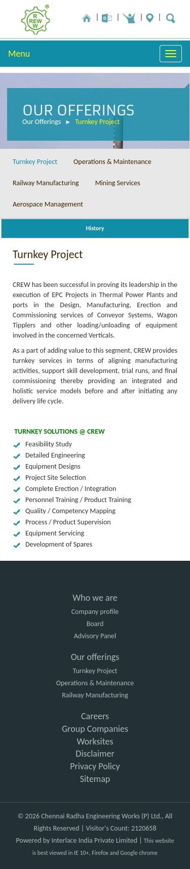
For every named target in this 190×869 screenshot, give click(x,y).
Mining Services (117, 183)
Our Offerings (41, 122)
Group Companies (95, 728)
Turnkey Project (97, 122)
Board (95, 623)
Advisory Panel (95, 636)
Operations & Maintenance (112, 161)
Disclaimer (94, 753)
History (95, 228)
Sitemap (95, 778)
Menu (19, 53)
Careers (95, 716)
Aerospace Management (48, 204)
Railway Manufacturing (46, 183)
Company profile (95, 611)
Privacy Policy (95, 766)
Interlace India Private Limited (94, 840)
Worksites (95, 741)
